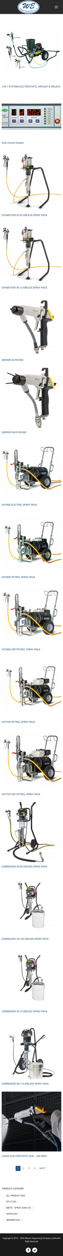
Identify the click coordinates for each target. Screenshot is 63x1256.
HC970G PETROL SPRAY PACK (18, 722)
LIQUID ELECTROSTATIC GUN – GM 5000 (24, 1156)
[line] (34, 1250)
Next (43, 1168)
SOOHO (11, 1213)
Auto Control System (13, 142)
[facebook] (28, 1250)
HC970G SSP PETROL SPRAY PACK (21, 794)
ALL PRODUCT (15, 1195)
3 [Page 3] (29, 1168)
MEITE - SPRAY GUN (18, 1207)
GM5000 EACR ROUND (14, 432)
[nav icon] (56, 7)
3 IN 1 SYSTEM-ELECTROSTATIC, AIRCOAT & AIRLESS (31, 86)
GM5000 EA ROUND (12, 360)
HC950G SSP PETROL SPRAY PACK (21, 649)
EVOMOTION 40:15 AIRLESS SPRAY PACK (24, 287)
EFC (11, 1201)
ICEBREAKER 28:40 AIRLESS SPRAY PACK (24, 866)
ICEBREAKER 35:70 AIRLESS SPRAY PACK (24, 1011)
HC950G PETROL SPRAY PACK (18, 577)
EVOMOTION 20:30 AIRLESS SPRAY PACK (24, 215)
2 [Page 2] (23, 1168)
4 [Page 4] (34, 1168)
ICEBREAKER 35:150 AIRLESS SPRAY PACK (25, 939)
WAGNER (13, 1220)
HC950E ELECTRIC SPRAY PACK (19, 504)
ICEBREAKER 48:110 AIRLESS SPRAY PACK (25, 1083)
